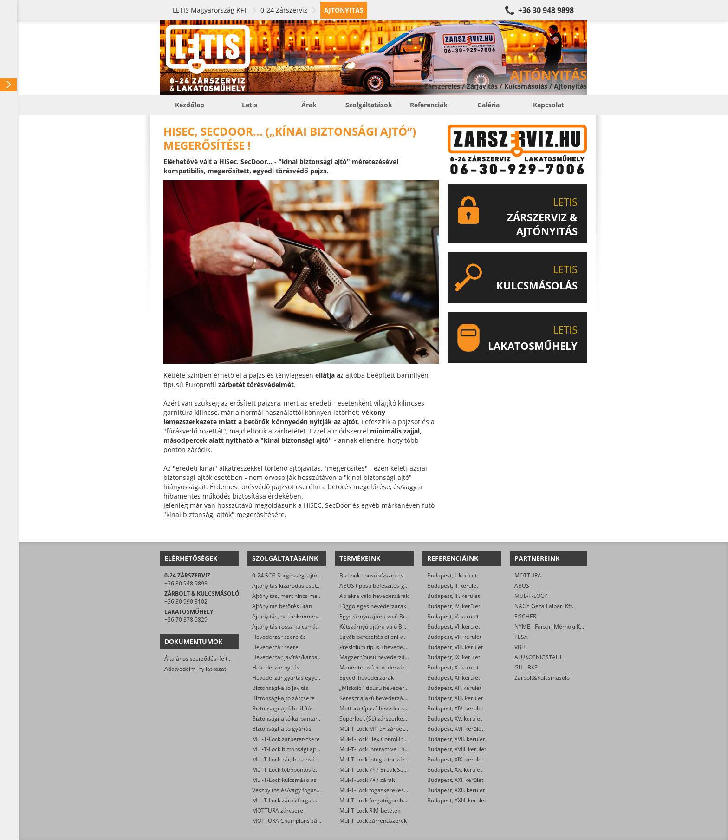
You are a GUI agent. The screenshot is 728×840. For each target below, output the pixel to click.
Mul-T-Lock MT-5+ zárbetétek (377, 729)
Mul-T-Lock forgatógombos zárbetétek (388, 800)
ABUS (521, 586)
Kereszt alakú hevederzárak (375, 698)
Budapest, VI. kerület (453, 626)
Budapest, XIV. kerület (455, 708)
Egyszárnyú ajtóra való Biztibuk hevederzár (395, 616)
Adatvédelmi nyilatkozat (195, 669)
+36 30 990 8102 (186, 601)
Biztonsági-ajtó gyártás (282, 729)
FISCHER (525, 616)
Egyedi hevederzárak (366, 678)
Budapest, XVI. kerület (455, 729)
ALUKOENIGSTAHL (538, 657)
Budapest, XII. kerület (454, 688)
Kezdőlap (189, 104)
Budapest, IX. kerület (453, 657)
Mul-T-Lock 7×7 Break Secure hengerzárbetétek (401, 770)
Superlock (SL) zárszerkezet (375, 718)
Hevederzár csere (275, 647)
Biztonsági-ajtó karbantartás (288, 718)
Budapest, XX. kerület (454, 770)
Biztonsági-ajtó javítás (280, 688)
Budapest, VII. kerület (454, 637)
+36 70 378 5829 (186, 619)
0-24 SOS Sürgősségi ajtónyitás (292, 575)
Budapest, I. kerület (452, 575)
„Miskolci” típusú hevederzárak (379, 688)
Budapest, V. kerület (453, 616)
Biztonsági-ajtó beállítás (283, 708)
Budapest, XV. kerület (454, 718)
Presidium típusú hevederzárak (379, 647)
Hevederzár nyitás (275, 667)
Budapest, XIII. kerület (455, 698)
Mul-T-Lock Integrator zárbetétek (381, 759)
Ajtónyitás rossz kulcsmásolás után (297, 626)
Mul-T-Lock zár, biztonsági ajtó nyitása (301, 759)
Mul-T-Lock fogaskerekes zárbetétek (386, 790)
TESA (521, 637)
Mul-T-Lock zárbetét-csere (286, 739)
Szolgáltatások (368, 104)
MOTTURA (527, 575)
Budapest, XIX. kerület (455, 759)
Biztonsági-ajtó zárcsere (283, 698)
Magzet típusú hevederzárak (376, 657)
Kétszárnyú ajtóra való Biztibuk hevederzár (394, 626)
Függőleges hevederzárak (372, 606)
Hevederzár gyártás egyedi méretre (298, 678)
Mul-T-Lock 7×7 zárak (367, 780)
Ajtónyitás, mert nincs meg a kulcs (296, 596)
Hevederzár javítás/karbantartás (294, 657)
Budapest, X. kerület (453, 667)
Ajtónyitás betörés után (282, 606)
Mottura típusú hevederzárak (377, 708)
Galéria (488, 104)
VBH (520, 647)
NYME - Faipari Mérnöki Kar (549, 626)
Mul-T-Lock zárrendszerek (373, 821)
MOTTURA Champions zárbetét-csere (300, 821)
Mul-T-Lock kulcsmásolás (284, 780)
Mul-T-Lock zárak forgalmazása (292, 800)
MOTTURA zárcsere (277, 810)
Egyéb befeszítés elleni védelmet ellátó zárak (397, 637)
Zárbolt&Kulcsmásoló (542, 678)
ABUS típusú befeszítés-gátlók (378, 586)
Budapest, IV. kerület (453, 606)
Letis (249, 104)
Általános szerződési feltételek (203, 659)
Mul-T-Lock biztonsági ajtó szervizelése (302, 749)
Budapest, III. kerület (453, 596)
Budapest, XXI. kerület (455, 780)
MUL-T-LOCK (530, 596)
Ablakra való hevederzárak (374, 596)
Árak (309, 104)
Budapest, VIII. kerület (455, 647)
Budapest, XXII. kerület (456, 790)
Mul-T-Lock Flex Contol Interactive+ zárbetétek (399, 739)
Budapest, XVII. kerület (456, 739)
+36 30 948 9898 (546, 10)
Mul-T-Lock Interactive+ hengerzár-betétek (394, 749)
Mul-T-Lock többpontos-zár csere (294, 770)
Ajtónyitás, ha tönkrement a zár (292, 616)
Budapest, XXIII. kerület (456, 800)
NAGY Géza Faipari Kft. (543, 606)
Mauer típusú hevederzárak (375, 667)
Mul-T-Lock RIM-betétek (369, 810)
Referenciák (429, 104)
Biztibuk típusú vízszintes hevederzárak (390, 575)
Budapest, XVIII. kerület (456, 749)
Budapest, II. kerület (452, 586)
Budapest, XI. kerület (453, 678)
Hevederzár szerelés (279, 637)
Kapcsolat (548, 104)
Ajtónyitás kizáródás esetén (287, 586)
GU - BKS (526, 667)
